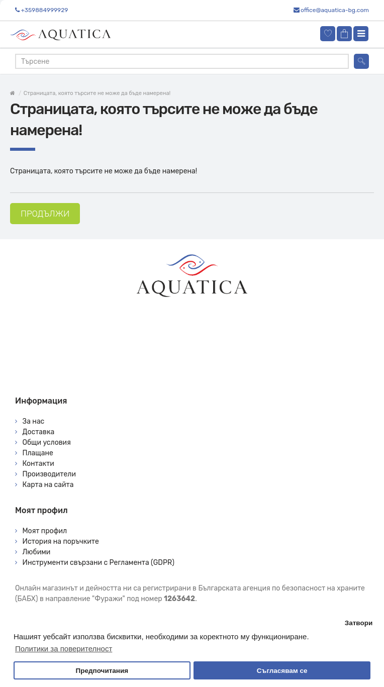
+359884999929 (44, 10)
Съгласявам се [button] (282, 670)
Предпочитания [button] (101, 670)
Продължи (45, 214)
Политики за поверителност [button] (63, 648)
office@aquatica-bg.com (335, 10)
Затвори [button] (359, 623)
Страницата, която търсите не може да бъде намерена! (97, 93)
